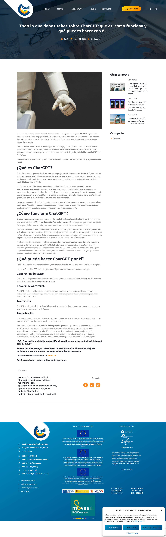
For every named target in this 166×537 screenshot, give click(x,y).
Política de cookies (138, 521)
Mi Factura (78, 9)
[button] (161, 510)
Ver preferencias (151, 528)
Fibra (47, 9)
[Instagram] (155, 9)
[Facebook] (150, 9)
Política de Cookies (132, 533)
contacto (106, 9)
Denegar (131, 528)
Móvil (61, 9)
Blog (93, 9)
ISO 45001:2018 (116, 496)
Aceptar (113, 528)
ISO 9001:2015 (116, 498)
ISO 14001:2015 (116, 500)
